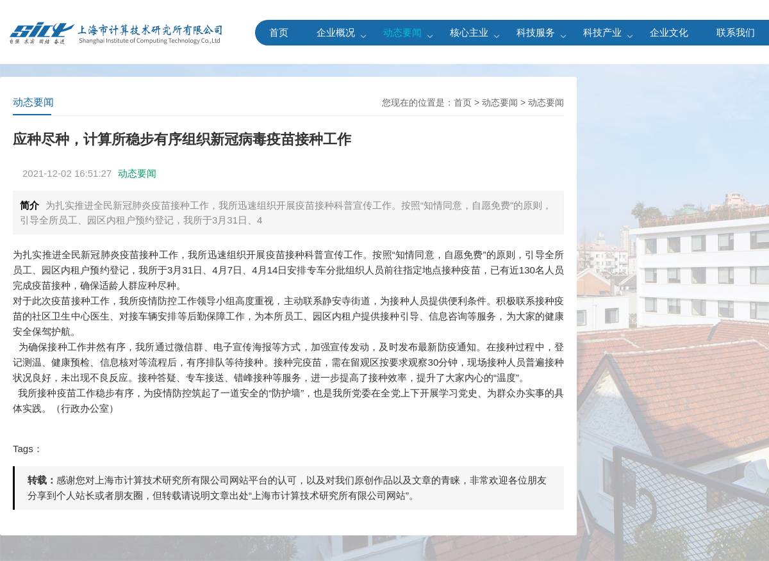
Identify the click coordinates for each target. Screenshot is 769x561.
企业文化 (669, 32)
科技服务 (536, 32)
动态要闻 (402, 32)
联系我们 (735, 32)
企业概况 (336, 32)
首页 (278, 32)
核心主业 (469, 32)
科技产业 (602, 32)
